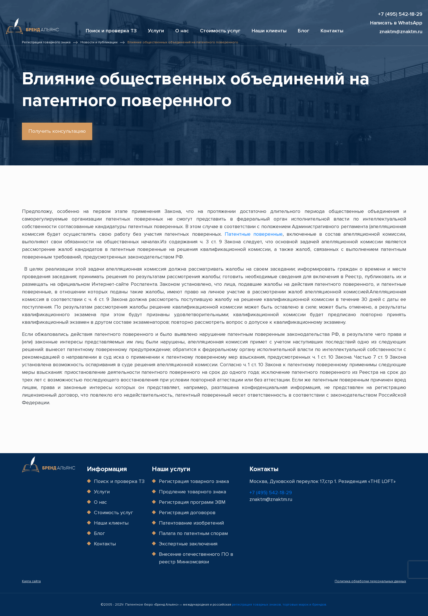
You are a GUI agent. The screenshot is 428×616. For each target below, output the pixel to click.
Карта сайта (31, 581)
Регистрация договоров (187, 512)
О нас (182, 31)
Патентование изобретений (191, 523)
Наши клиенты (269, 31)
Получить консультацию (57, 131)
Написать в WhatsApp (396, 23)
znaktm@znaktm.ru (400, 32)
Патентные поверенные (254, 234)
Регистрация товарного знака (194, 481)
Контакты (332, 31)
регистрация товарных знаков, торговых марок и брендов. (279, 604)
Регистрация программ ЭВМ (192, 502)
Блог (303, 31)
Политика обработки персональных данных (370, 581)
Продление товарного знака (192, 492)
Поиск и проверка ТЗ (111, 31)
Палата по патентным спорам (193, 533)
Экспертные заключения (188, 544)
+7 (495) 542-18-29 (400, 14)
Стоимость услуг (220, 31)
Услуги (156, 31)
